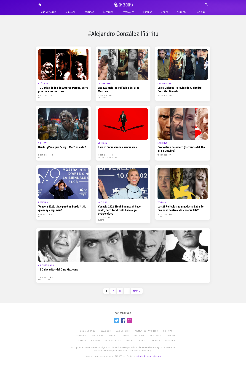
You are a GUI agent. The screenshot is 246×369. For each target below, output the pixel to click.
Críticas (89, 12)
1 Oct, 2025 (42, 95)
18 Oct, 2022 (162, 155)
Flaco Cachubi (44, 279)
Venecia (162, 202)
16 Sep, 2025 (102, 95)
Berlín (112, 335)
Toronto (171, 335)
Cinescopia (102, 98)
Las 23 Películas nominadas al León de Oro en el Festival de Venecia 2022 (180, 208)
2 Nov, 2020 (43, 277)
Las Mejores (105, 83)
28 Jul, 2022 (162, 214)
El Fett (41, 98)
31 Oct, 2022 (43, 155)
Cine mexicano (48, 12)
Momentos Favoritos (146, 331)
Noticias (201, 12)
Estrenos (108, 12)
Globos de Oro (113, 340)
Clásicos (70, 12)
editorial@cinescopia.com (148, 356)
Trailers (182, 12)
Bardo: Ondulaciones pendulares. (118, 147)
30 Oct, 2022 (103, 155)
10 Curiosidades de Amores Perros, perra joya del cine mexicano (63, 89)
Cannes (125, 335)
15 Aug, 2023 (162, 95)
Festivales (128, 12)
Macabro (139, 335)
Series (164, 12)
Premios (147, 12)
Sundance (155, 335)
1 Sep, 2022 (42, 214)
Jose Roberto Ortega (107, 157)
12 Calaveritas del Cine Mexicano (58, 269)
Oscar (129, 340)
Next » (136, 291)
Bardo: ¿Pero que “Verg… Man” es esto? (62, 147)
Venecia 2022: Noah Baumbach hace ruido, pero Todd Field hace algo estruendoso (119, 210)
